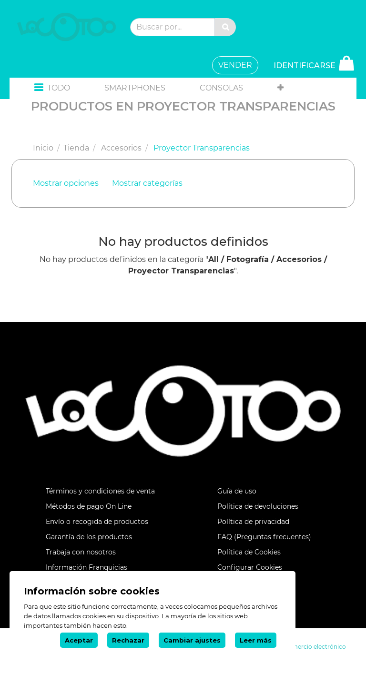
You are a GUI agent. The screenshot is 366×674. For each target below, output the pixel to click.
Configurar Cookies (249, 567)
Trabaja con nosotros (81, 552)
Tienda (76, 147)
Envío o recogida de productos (97, 521)
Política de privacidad (253, 521)
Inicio (43, 147)
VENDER (235, 65)
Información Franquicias (86, 567)
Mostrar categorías (147, 183)
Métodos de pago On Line (89, 506)
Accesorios (121, 147)
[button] (52, 88)
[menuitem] (135, 88)
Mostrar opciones (66, 183)
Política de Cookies (249, 552)
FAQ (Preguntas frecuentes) (264, 537)
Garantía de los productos (89, 537)
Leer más (256, 640)
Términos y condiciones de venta (100, 491)
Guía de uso (236, 491)
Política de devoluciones (257, 506)
